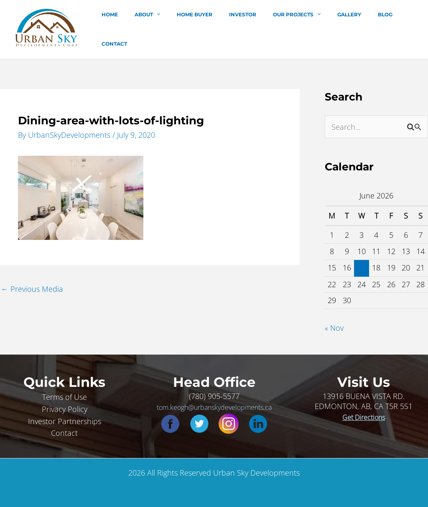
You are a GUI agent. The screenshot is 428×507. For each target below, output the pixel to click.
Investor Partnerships (64, 419)
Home (130, 28)
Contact (395, 28)
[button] (170, 28)
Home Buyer (201, 28)
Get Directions (363, 415)
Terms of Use (64, 395)
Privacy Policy (64, 407)
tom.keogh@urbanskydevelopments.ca (214, 405)
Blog (365, 28)
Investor (243, 28)
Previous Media (32, 286)
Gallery (336, 28)
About (161, 28)
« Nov (334, 326)
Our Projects (290, 28)
